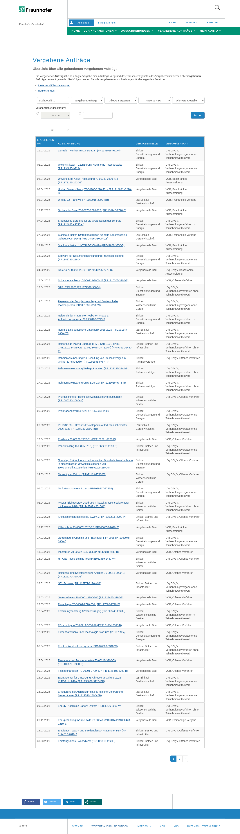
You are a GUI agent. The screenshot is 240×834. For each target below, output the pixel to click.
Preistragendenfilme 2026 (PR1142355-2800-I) (84, 410)
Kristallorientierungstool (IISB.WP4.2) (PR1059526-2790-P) (92, 516)
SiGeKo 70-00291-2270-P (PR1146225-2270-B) (85, 270)
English (212, 22)
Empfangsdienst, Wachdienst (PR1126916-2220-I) (86, 741)
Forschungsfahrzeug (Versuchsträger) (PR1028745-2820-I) (91, 611)
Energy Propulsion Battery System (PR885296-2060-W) (90, 705)
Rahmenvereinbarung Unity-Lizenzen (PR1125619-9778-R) (92, 382)
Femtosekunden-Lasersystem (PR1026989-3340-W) (88, 646)
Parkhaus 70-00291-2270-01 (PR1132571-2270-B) (87, 439)
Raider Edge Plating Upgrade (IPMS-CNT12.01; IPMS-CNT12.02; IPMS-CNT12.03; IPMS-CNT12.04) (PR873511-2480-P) (95, 347)
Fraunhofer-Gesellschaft (31, 24)
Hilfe (172, 22)
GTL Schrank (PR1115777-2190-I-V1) (79, 583)
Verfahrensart (177, 143)
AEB (162, 826)
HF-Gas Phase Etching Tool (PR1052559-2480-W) (87, 558)
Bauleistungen (46, 90)
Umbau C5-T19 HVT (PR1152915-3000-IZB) (83, 199)
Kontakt (191, 22)
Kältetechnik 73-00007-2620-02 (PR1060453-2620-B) (88, 527)
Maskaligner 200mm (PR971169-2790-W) (82, 474)
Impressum (144, 826)
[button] (31, 802)
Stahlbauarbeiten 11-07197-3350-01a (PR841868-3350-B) (91, 245)
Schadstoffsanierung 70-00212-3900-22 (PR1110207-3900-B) (93, 280)
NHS (176, 826)
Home (75, 30)
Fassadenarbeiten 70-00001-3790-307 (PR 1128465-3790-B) (93, 670)
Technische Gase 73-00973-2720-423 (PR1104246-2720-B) (92, 210)
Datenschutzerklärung (204, 826)
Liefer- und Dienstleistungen (54, 85)
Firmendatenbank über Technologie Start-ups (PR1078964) (91, 632)
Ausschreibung (69, 143)
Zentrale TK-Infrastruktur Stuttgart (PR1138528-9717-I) (89, 150)
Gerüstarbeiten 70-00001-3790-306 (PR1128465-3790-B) (90, 597)
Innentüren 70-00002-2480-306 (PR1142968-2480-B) (88, 551)
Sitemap (77, 826)
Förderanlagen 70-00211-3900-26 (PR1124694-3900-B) (90, 625)
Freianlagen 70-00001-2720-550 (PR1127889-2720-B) (89, 604)
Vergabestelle (147, 143)
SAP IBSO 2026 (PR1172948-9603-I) (79, 287)
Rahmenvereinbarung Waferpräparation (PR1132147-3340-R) (93, 368)
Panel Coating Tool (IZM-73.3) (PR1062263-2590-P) (87, 446)
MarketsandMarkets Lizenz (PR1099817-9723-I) (85, 488)
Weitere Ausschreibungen (109, 826)
